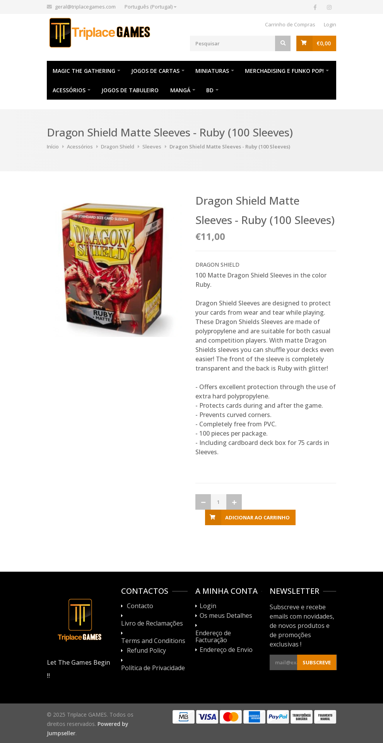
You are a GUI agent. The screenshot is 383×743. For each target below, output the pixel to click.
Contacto (140, 606)
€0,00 (323, 43)
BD (210, 90)
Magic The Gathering (84, 70)
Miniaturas (212, 70)
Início (53, 146)
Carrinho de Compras (290, 24)
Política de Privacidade (153, 668)
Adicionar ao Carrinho (257, 517)
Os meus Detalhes (226, 616)
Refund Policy (146, 651)
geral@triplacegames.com (85, 6)
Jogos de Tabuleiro (130, 90)
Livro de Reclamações (152, 623)
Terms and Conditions (153, 641)
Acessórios (69, 90)
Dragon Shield (117, 146)
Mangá (180, 90)
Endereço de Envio (226, 650)
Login (330, 24)
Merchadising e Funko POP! (284, 70)
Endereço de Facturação (213, 636)
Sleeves (151, 146)
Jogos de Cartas (155, 70)
